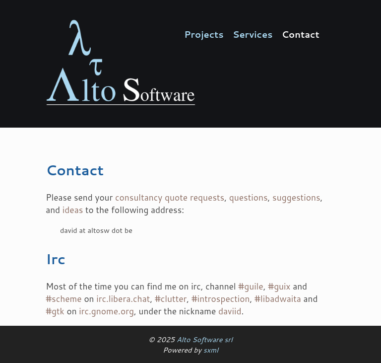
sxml (210, 350)
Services (253, 34)
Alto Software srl (205, 339)
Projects (203, 34)
